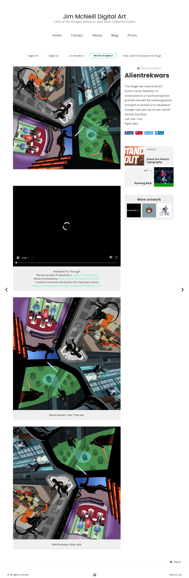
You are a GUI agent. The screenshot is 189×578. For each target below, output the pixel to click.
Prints (132, 35)
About (97, 35)
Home (57, 35)
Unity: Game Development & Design (142, 55)
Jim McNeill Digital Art (94, 16)
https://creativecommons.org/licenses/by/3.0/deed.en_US (66, 286)
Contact (77, 35)
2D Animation (76, 55)
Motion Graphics (103, 55)
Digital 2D (53, 55)
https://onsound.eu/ (85, 275)
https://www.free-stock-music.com (78, 278)
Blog (114, 35)
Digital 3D (33, 55)
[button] (175, 562)
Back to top (175, 574)
